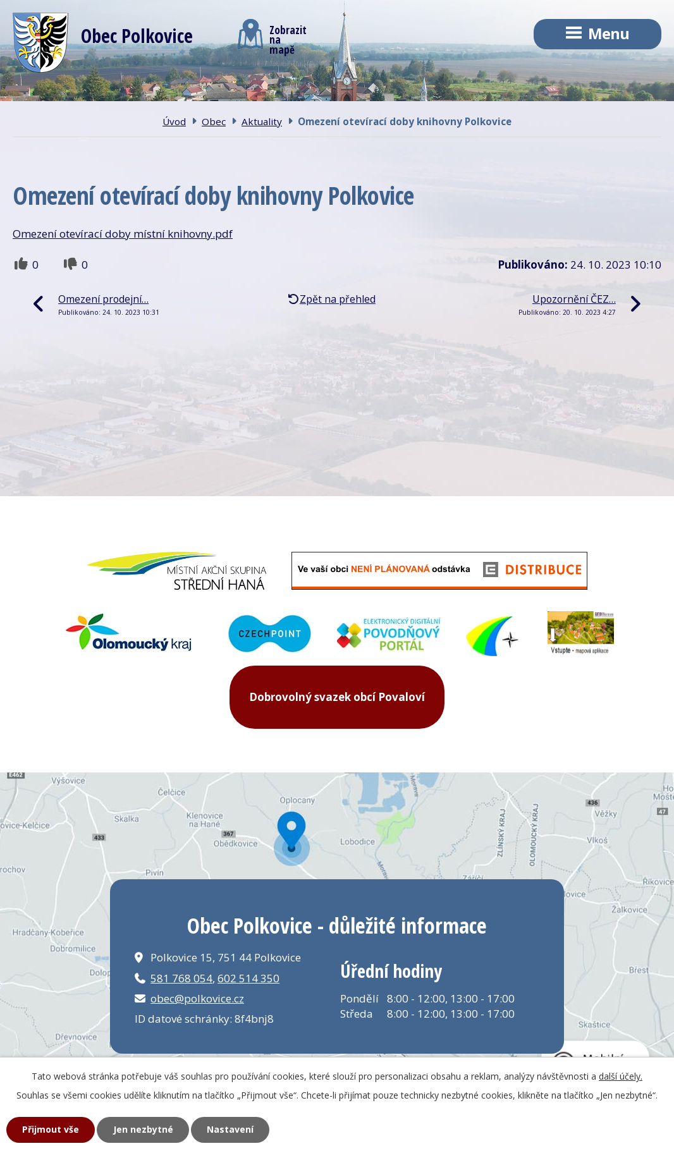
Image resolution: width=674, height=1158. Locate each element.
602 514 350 (248, 978)
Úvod (51, 94)
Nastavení (230, 1129)
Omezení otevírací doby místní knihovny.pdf (123, 233)
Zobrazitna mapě (272, 36)
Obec (155, 94)
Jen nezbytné (143, 1129)
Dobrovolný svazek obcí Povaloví (337, 697)
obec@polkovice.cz (197, 998)
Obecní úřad (277, 94)
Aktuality (262, 121)
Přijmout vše (50, 1129)
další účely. (620, 1076)
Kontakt (406, 94)
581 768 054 (181, 978)
